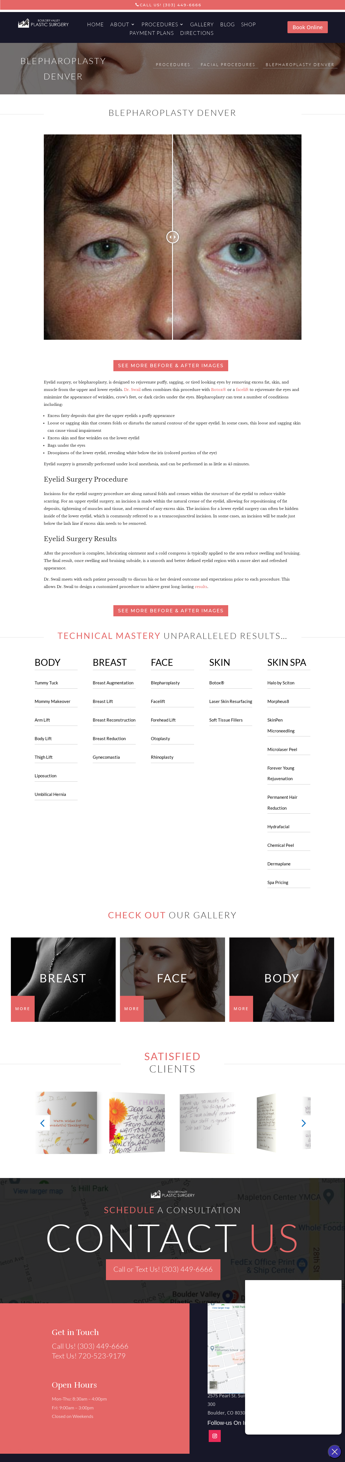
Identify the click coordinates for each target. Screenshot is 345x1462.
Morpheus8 (278, 701)
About (119, 24)
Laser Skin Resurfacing (230, 701)
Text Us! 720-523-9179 (85, 1355)
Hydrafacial (278, 826)
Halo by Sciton (280, 682)
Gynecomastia (106, 757)
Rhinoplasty (162, 757)
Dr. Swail (132, 389)
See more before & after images (171, 365)
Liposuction (45, 775)
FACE (162, 662)
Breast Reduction (109, 738)
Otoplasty (160, 738)
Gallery (202, 24)
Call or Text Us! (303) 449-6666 (163, 1269)
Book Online (308, 27)
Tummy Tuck (46, 682)
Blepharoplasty (165, 682)
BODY (47, 662)
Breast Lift (103, 701)
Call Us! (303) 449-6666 (171, 5)
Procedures (159, 24)
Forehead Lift (163, 719)
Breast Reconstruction (114, 719)
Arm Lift (42, 719)
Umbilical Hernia (50, 794)
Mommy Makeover (52, 701)
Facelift (158, 701)
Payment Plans (151, 33)
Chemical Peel (280, 845)
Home (95, 24)
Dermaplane (279, 863)
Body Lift (43, 738)
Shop (248, 24)
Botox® (218, 389)
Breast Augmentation (113, 682)
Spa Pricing (277, 882)
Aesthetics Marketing (49, 1450)
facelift (242, 389)
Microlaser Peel (282, 749)
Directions (197, 33)
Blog (227, 24)
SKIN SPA (286, 662)
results (201, 586)
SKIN (219, 662)
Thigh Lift (44, 757)
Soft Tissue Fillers (226, 719)
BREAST (110, 662)
